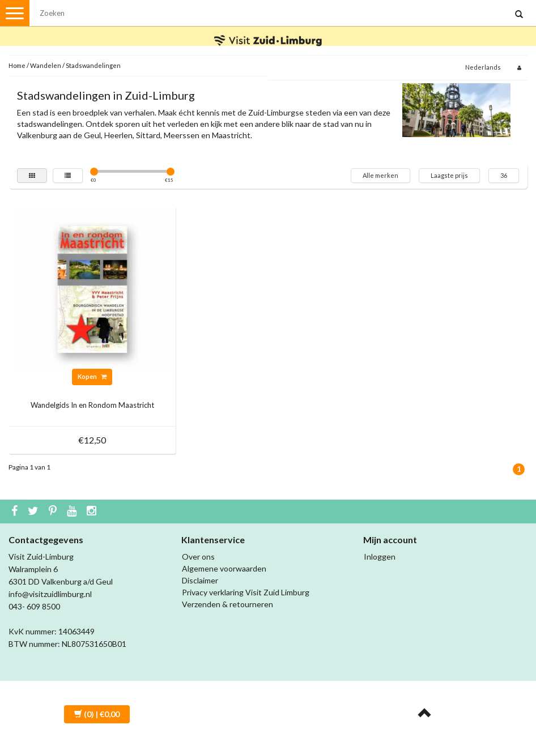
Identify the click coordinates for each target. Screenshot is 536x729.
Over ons (198, 556)
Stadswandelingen (93, 65)
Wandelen (45, 65)
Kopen (92, 376)
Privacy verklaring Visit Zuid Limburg (245, 592)
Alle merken (380, 175)
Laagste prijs (449, 175)
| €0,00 (97, 714)
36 (503, 175)
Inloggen (379, 556)
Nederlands (483, 67)
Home (16, 65)
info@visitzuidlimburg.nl (50, 594)
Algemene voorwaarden (224, 568)
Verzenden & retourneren (227, 604)
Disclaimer (200, 580)
